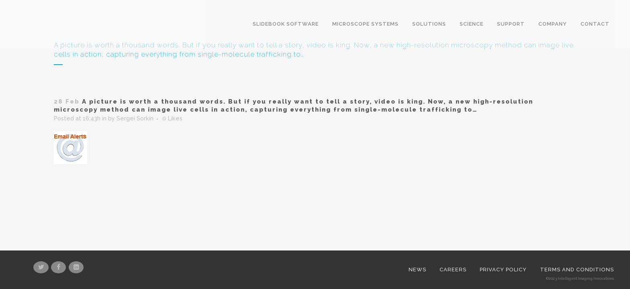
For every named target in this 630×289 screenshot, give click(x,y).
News (417, 194)
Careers (453, 194)
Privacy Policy (503, 194)
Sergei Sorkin (134, 119)
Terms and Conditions (577, 194)
